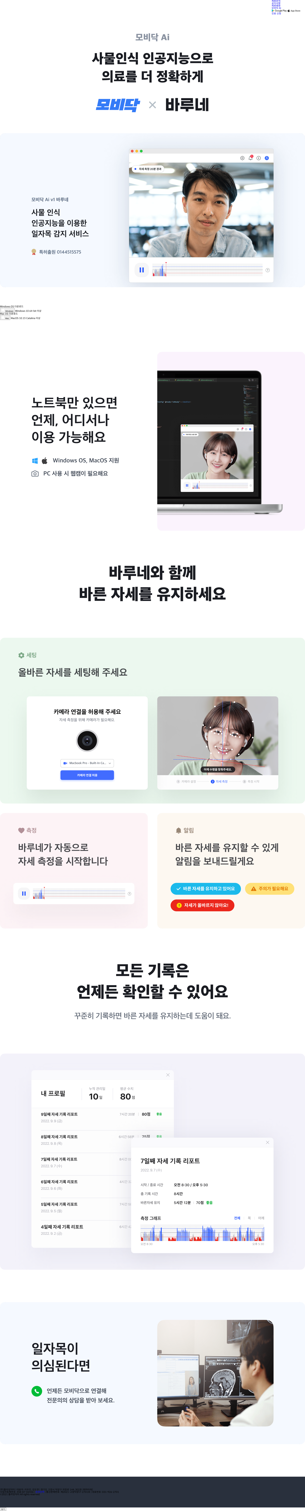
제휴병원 (276, 5)
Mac (5, 317)
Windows (7, 310)
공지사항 (276, 3)
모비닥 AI (276, 8)
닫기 (3, 1509)
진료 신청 (276, 13)
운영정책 (39, 1492)
